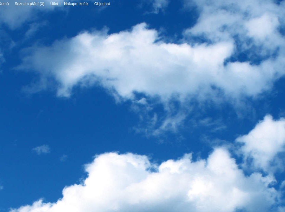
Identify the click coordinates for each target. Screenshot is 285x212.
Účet (54, 3)
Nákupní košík (76, 3)
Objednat (102, 3)
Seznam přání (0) (29, 3)
